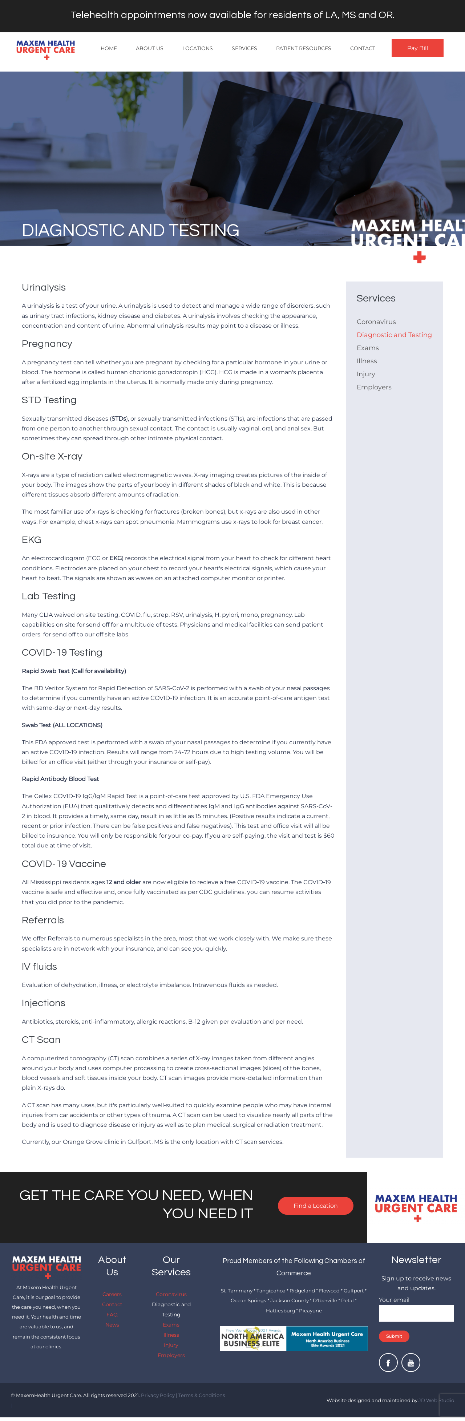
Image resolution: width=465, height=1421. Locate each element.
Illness (367, 361)
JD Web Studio (436, 1400)
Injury (366, 374)
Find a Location (316, 1205)
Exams (368, 348)
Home (109, 48)
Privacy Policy (158, 1395)
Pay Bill (417, 48)
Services (244, 48)
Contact (362, 48)
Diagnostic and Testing (394, 335)
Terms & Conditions (201, 1395)
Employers (374, 387)
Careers (112, 1294)
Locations (197, 48)
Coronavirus (376, 322)
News (112, 1324)
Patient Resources (303, 48)
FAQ (112, 1314)
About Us (149, 48)
